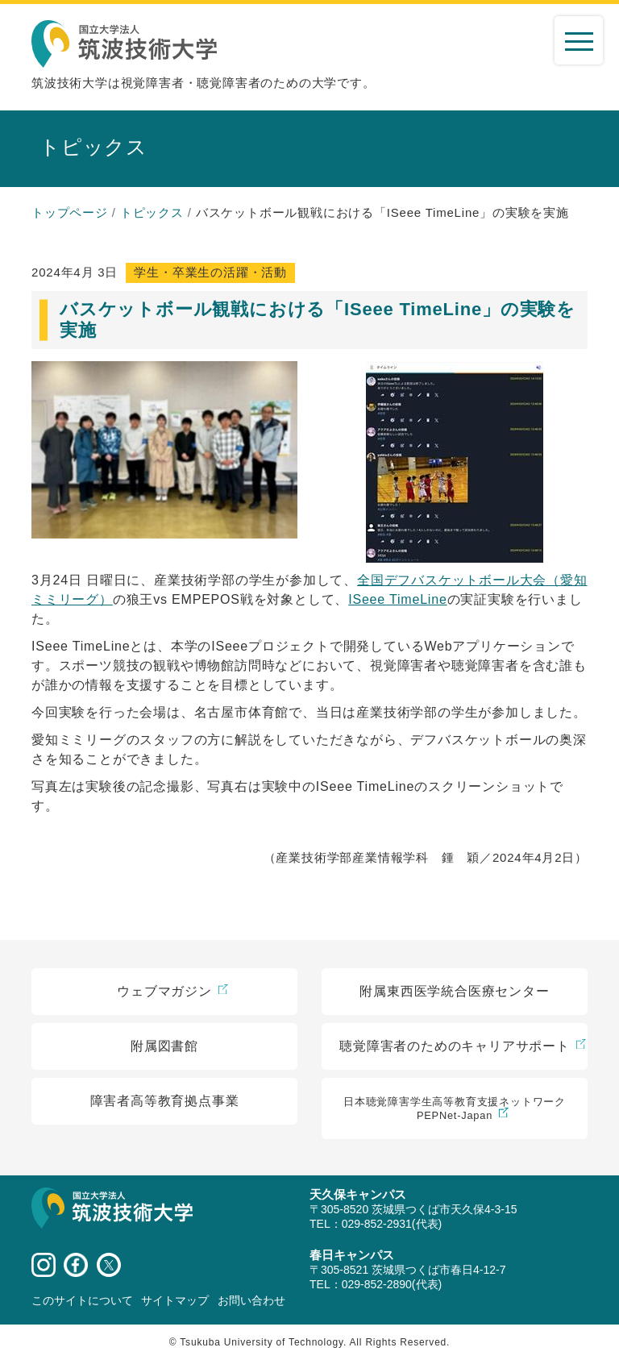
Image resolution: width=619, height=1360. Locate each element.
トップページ (69, 212)
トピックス (152, 212)
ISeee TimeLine (397, 599)
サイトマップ (175, 1300)
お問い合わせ (251, 1300)
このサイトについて (82, 1300)
